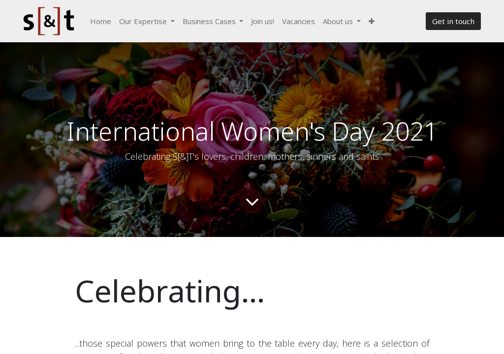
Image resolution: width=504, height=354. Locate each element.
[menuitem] (100, 21)
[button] (371, 21)
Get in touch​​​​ (453, 21)
